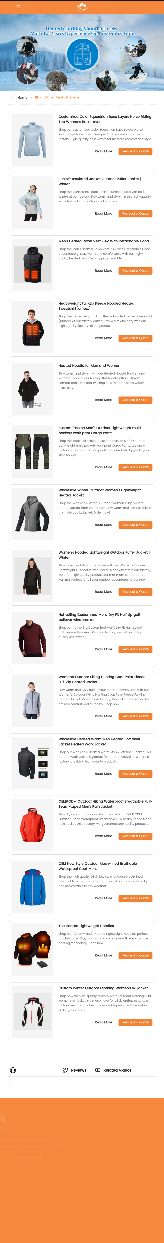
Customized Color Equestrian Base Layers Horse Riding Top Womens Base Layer (105, 119)
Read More (103, 151)
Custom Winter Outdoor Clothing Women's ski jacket (103, 988)
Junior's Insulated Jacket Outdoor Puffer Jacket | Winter (100, 181)
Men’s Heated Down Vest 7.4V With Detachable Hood (104, 241)
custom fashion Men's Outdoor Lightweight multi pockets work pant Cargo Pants (100, 430)
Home (23, 97)
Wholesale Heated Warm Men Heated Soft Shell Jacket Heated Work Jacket (99, 742)
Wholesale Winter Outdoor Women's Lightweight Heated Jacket (100, 493)
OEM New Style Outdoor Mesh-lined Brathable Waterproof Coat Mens (98, 866)
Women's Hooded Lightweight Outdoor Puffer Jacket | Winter (104, 555)
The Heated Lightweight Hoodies (86, 926)
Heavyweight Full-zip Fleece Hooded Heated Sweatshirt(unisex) (96, 306)
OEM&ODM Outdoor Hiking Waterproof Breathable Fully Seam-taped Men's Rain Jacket (105, 804)
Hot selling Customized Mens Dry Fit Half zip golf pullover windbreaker (99, 617)
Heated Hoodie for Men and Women (89, 366)
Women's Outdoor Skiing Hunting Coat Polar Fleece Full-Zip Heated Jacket (102, 679)
